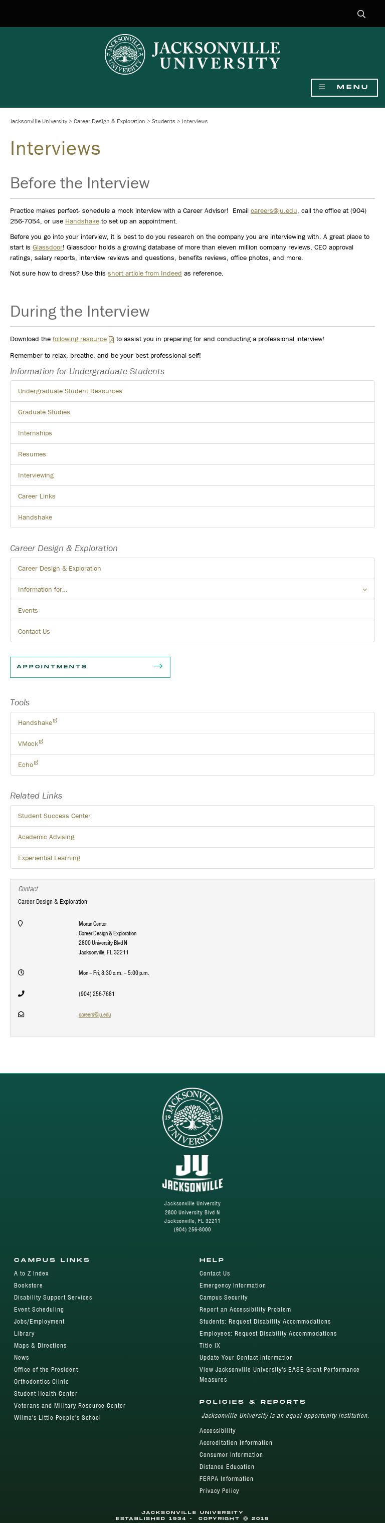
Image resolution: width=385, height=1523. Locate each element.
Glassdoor (48, 246)
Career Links (37, 495)
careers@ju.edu (274, 210)
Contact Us (34, 631)
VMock (28, 743)
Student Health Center (46, 1393)
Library (24, 1333)
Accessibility (218, 1430)
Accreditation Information (236, 1442)
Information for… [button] (196, 592)
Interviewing (36, 474)
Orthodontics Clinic (41, 1381)
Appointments (90, 667)
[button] (361, 15)
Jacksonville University (38, 121)
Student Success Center (54, 815)
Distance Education (227, 1466)
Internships (35, 432)
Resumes (32, 453)
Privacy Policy (219, 1490)
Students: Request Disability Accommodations (265, 1321)
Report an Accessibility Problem (245, 1309)
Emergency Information (233, 1285)
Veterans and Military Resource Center (70, 1405)
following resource (80, 338)
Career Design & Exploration (109, 121)
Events (28, 610)
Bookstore (28, 1285)
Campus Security (224, 1297)
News (21, 1357)
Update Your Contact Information (246, 1357)
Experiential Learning (49, 857)
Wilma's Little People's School (57, 1417)
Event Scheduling (39, 1309)
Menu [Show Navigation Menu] (344, 87)
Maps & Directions (40, 1345)
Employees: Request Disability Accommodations (268, 1333)
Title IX (210, 1345)
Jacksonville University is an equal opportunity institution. (285, 1415)
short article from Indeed (145, 273)
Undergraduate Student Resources (70, 390)
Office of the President (46, 1369)
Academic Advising (46, 836)
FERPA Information (227, 1478)
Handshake (82, 220)
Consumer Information (231, 1454)
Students (163, 121)
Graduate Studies (44, 411)
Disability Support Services (53, 1297)
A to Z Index (31, 1273)
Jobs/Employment (39, 1321)
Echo (25, 764)
